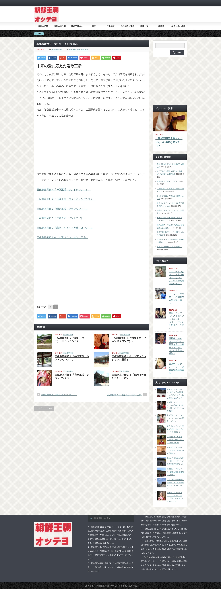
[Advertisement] (131, 17)
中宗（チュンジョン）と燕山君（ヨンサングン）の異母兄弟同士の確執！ (176, 277)
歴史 (78, 49)
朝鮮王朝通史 (77, 26)
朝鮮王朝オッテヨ (107, 585)
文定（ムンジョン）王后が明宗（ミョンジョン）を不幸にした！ (175, 429)
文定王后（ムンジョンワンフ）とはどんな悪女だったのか (175, 418)
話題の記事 (43, 26)
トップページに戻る (44, 408)
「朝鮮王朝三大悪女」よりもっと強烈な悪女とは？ (168, 142)
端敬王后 (84, 49)
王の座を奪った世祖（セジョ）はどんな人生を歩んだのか (175, 439)
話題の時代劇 (60, 26)
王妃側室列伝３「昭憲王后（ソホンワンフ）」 (62, 208)
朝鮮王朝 (72, 49)
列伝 (94, 26)
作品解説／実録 (127, 26)
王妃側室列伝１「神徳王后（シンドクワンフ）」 (64, 189)
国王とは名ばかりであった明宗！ (169, 247)
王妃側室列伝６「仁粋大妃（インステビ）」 (61, 218)
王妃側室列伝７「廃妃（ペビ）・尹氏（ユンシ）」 (65, 227)
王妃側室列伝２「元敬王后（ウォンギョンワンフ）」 (66, 199)
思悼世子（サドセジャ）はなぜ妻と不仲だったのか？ (175, 471)
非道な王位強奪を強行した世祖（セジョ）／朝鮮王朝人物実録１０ (175, 461)
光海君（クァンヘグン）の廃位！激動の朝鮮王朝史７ (175, 450)
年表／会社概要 (178, 26)
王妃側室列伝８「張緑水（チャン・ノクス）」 (59, 395)
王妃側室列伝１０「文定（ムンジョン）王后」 (62, 237)
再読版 (161, 26)
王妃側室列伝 (57, 49)
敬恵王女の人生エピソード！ (168, 181)
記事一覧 (144, 26)
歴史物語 (110, 26)
